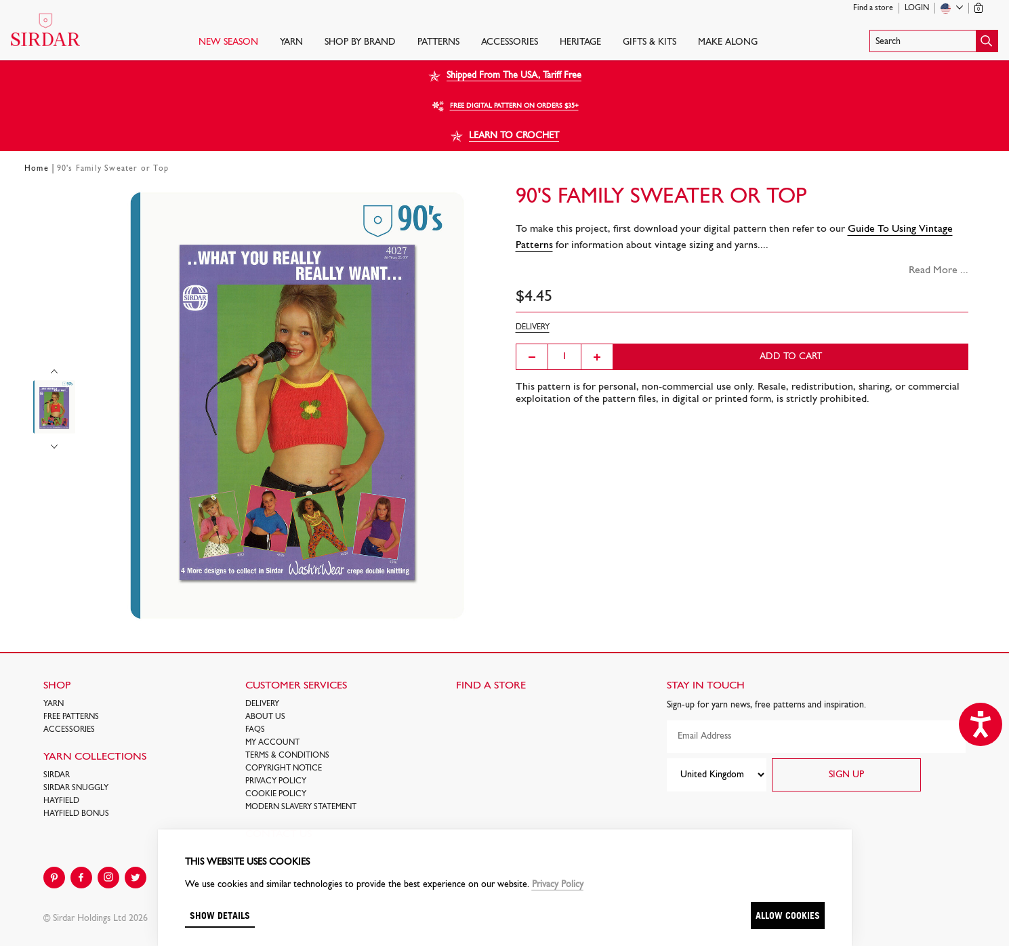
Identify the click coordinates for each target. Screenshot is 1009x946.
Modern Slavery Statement (300, 807)
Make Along (728, 42)
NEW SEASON (228, 42)
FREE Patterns (71, 717)
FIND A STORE (491, 685)
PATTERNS (438, 42)
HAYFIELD (61, 801)
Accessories (509, 42)
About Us (265, 717)
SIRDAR (56, 775)
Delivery (262, 704)
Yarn (291, 42)
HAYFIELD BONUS (76, 814)
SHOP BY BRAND (360, 42)
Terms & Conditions (287, 756)
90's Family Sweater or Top (113, 169)
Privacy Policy (275, 781)
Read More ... (938, 270)
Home (36, 169)
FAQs (255, 730)
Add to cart (791, 357)
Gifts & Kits (649, 42)
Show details (220, 915)
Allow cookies (788, 915)
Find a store (873, 8)
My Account (272, 743)
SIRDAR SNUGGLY (75, 788)
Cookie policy (275, 794)
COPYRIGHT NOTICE (283, 768)
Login (917, 8)
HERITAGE (580, 42)
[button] (933, 41)
